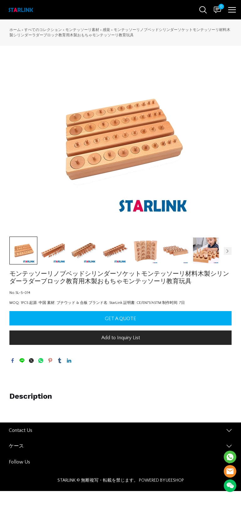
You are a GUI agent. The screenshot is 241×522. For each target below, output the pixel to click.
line (22, 360)
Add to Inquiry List (120, 337)
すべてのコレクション (43, 30)
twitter (31, 360)
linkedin (69, 360)
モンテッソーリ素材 (82, 30)
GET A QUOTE (120, 318)
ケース (16, 446)
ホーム (15, 30)
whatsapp (41, 360)
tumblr (59, 360)
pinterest (50, 360)
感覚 (106, 30)
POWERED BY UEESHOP (161, 480)
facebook (12, 360)
